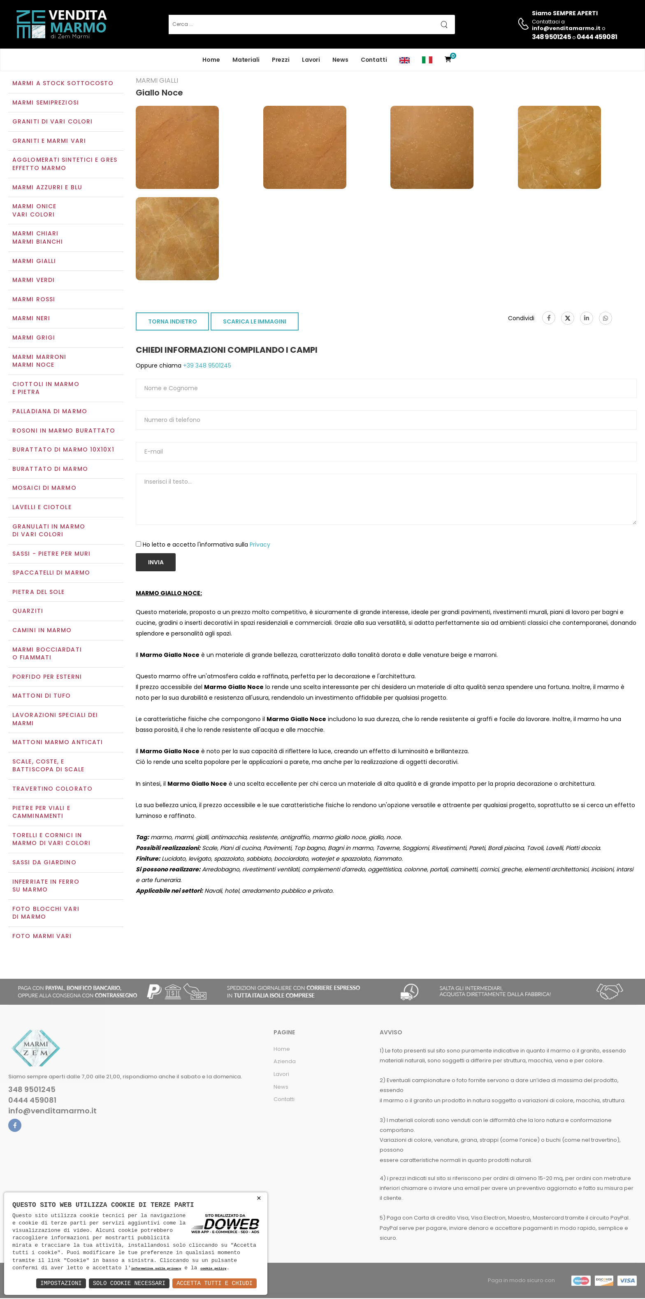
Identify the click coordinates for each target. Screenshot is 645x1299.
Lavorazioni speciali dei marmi (55, 720)
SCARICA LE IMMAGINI (254, 323)
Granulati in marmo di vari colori (48, 531)
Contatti (374, 60)
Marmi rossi (33, 300)
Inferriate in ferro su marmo (45, 886)
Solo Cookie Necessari (129, 1283)
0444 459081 (597, 37)
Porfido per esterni (47, 677)
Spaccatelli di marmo (51, 574)
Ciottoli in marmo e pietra (45, 389)
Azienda (285, 1062)
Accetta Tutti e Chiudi (214, 1283)
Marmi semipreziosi (45, 103)
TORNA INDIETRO (172, 323)
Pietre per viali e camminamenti (41, 813)
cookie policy (213, 1268)
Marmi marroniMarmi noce (39, 362)
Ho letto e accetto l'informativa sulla (206, 545)
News (340, 60)
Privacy (260, 545)
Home (211, 60)
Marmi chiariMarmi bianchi (37, 238)
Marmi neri (31, 319)
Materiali (246, 60)
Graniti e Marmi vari (49, 141)
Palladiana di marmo (49, 412)
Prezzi (281, 60)
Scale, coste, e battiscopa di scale (48, 766)
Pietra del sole (38, 593)
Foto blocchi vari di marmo (45, 914)
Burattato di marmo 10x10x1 (63, 450)
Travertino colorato (52, 789)
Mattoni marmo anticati (57, 743)
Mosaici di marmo (44, 489)
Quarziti (27, 612)
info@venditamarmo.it (52, 1111)
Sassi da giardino (44, 863)
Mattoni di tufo (41, 697)
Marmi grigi (33, 338)
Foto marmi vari (42, 937)
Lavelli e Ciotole (42, 508)
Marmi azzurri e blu (47, 188)
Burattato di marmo (50, 470)
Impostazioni (61, 1283)
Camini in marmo (42, 631)
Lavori (311, 60)
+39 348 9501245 (206, 367)
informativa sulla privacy (156, 1268)
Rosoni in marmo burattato (64, 431)
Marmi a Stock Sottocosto (63, 84)
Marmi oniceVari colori (34, 211)
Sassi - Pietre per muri (51, 554)
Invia (156, 563)
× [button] (259, 1198)
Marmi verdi (33, 281)
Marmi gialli (34, 262)
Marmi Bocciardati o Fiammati (47, 654)
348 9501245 (551, 37)
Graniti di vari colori (52, 123)
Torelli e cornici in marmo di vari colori (51, 840)
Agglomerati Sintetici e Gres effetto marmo (64, 165)
